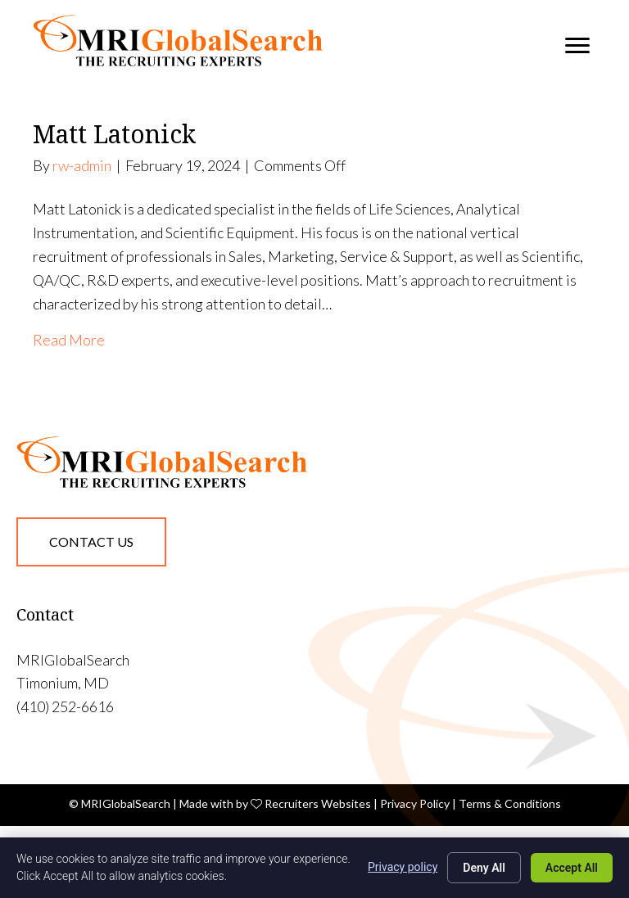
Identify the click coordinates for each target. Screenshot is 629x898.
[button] (91, 541)
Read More (69, 340)
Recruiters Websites (318, 803)
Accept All (571, 867)
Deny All (484, 867)
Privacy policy (402, 866)
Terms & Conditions (510, 803)
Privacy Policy (415, 803)
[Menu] (577, 46)
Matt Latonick (114, 134)
